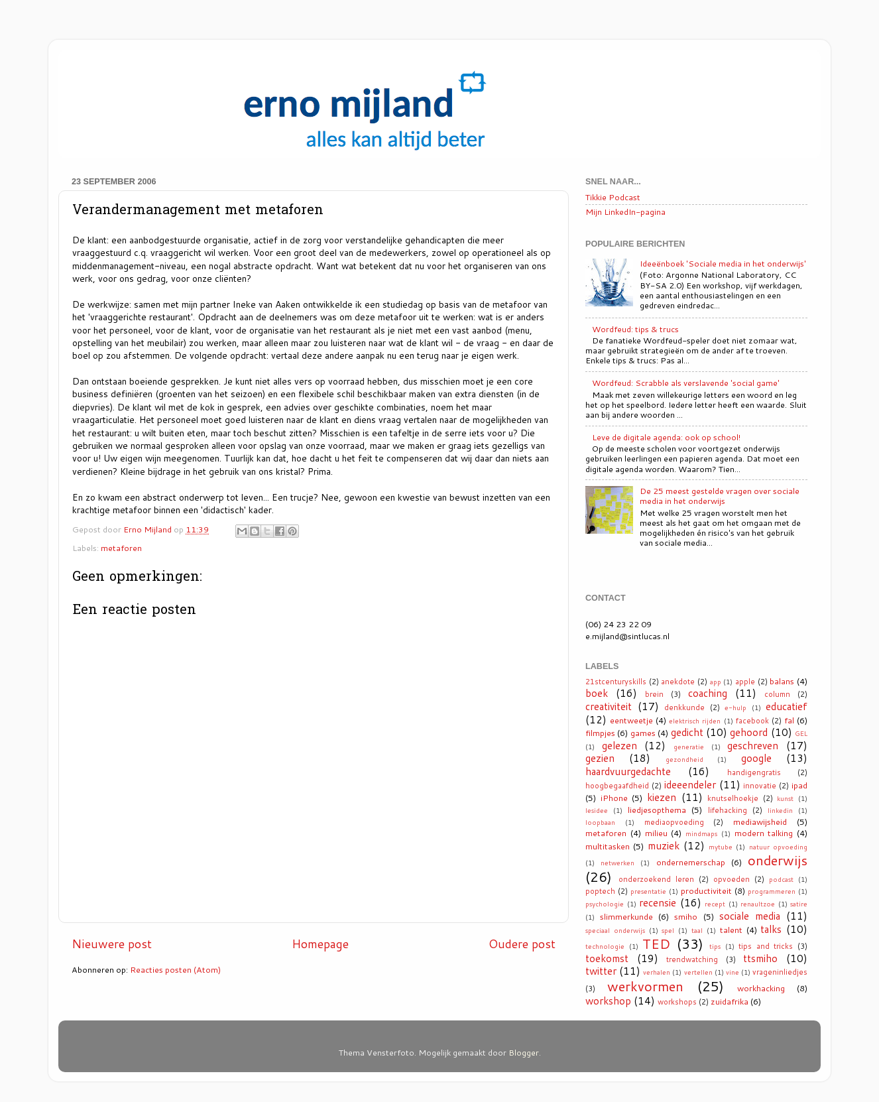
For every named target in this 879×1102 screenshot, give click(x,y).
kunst (785, 798)
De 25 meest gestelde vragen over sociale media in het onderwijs (719, 496)
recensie (657, 902)
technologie (604, 946)
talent (731, 930)
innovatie (759, 785)
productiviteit (706, 890)
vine (732, 972)
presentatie (648, 891)
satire (798, 903)
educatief (786, 706)
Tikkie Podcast (612, 197)
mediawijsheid (760, 821)
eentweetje (631, 720)
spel (668, 930)
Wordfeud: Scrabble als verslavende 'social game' (686, 383)
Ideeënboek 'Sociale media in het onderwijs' (723, 263)
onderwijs (777, 860)
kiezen (661, 797)
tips (715, 946)
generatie (689, 746)
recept (715, 903)
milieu (656, 833)
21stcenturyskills (615, 681)
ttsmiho (760, 958)
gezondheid (684, 759)
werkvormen (645, 986)
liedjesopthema (657, 810)
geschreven (752, 745)
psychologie (604, 903)
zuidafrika (729, 1001)
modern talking (763, 833)
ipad (799, 785)
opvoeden (731, 879)
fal (789, 720)
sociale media (749, 915)
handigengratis (754, 772)
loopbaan (600, 822)
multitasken (607, 846)
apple (745, 681)
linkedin (780, 810)
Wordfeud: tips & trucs (635, 329)
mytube (720, 846)
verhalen (656, 972)
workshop (608, 1000)
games (643, 733)
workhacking (761, 988)
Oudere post (522, 944)
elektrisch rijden (695, 720)
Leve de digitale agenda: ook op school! (666, 437)
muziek (663, 845)
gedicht (687, 732)
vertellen (698, 972)
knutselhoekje (732, 798)
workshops (677, 1002)
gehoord (749, 732)
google (756, 758)
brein (654, 694)
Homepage (320, 944)
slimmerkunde (626, 916)
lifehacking (727, 810)
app (715, 681)
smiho (685, 916)
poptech (600, 891)
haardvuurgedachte (628, 771)
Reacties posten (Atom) (175, 969)
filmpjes (600, 733)
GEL (801, 733)
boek (596, 693)
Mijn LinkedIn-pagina (625, 211)
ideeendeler (690, 784)
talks (771, 929)
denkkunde (684, 707)
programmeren (771, 891)
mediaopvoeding (674, 822)
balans (782, 681)
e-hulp (735, 707)
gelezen (619, 745)
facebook (752, 720)
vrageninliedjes (779, 972)
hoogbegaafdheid (617, 785)
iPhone (614, 798)
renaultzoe (757, 903)
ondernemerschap (690, 862)
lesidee (596, 810)
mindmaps (701, 833)
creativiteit (608, 706)
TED (656, 943)
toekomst (606, 958)
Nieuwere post (112, 944)
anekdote (678, 681)
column (777, 694)
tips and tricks (765, 946)
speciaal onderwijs (615, 930)
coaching (707, 693)
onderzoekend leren (656, 879)
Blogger (523, 1052)
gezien (600, 758)
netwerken (617, 862)
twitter (600, 970)
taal (697, 930)
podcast (781, 879)
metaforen (121, 548)
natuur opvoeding (778, 846)
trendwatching (692, 959)
